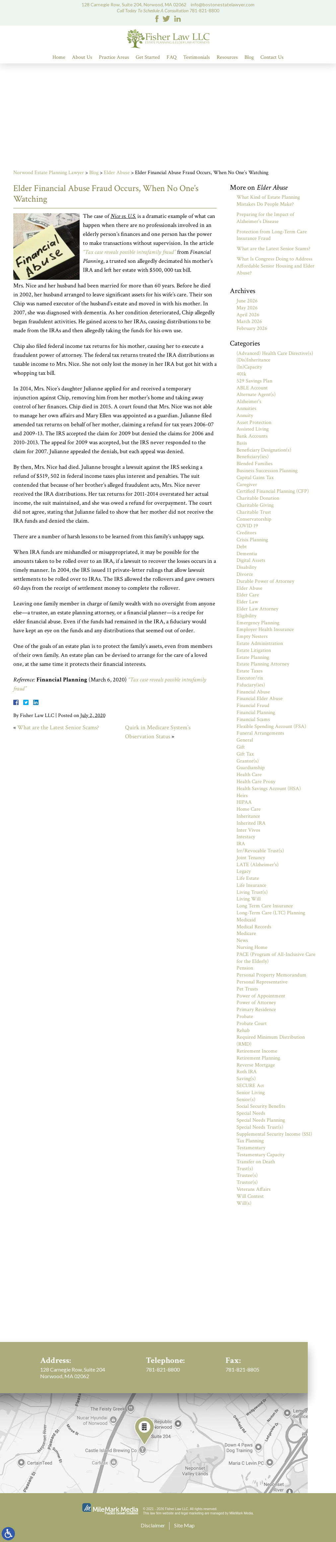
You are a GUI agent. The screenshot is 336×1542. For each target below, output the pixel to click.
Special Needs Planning (260, 1120)
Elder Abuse (117, 172)
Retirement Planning (258, 1058)
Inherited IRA (251, 823)
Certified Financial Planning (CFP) (272, 491)
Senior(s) (245, 1099)
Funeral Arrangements (260, 733)
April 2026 (247, 314)
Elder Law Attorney (257, 608)
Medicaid (246, 919)
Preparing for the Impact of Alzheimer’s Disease (265, 218)
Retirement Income (256, 1051)
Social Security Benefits (260, 1106)
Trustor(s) (247, 1182)
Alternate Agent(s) (256, 394)
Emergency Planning (257, 622)
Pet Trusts (247, 988)
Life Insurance (251, 885)
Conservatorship (253, 519)
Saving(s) (246, 1078)
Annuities (246, 408)
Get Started (148, 57)
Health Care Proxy (255, 781)
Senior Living (250, 1092)
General (244, 740)
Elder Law (247, 601)
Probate (244, 1016)
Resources (227, 57)
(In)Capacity (249, 366)
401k (241, 373)
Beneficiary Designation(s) (263, 450)
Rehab (243, 1030)
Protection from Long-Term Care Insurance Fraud (271, 235)
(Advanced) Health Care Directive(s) (274, 353)
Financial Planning (255, 712)
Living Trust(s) (252, 892)
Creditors (246, 532)
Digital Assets (250, 560)
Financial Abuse (253, 691)
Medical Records (253, 926)
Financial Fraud (252, 705)
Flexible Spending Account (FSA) (271, 726)
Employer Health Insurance (265, 629)
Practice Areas (114, 57)
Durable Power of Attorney (265, 581)
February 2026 (251, 328)
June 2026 (247, 300)
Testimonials (196, 57)
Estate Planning (252, 657)
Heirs (242, 795)
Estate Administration (259, 643)
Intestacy (245, 836)
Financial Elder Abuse (259, 698)
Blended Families (254, 463)
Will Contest (250, 1196)
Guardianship (250, 767)
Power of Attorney (256, 1002)
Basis (241, 443)
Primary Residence (256, 1009)
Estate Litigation (253, 650)
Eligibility (246, 615)
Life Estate (247, 878)
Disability (246, 567)
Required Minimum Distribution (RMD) (270, 1041)
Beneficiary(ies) (252, 456)
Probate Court (251, 1023)
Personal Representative (262, 981)
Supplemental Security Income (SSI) (274, 1134)
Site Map (184, 1525)
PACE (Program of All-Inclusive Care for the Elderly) (275, 958)
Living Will (248, 898)
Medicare (246, 933)
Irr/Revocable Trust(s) (260, 850)
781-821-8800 (204, 10)
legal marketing (192, 1513)
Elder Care (247, 594)
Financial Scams (253, 719)
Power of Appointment (260, 995)
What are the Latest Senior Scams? (58, 727)
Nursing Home (251, 947)
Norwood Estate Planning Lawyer (48, 172)
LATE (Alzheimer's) (257, 864)
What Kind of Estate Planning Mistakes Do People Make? (268, 201)
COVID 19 (247, 525)
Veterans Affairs (253, 1189)
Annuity (244, 415)
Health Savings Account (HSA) (268, 788)
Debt (241, 546)
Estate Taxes (249, 671)
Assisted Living (252, 429)
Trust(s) (244, 1168)
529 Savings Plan (254, 380)
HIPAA (244, 802)
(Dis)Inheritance (253, 360)
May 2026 (247, 307)
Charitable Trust (253, 512)
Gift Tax (245, 754)
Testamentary (250, 1147)
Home (58, 57)
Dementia (246, 553)
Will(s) (243, 1203)
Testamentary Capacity (260, 1154)
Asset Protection (253, 422)
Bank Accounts (252, 436)
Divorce (244, 574)
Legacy (243, 871)
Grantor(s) (247, 761)
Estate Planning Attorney (262, 664)
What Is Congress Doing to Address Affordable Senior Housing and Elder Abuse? (275, 266)
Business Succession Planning (267, 470)
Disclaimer (153, 1525)
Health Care (249, 774)
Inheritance (248, 816)
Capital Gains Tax (255, 477)
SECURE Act (250, 1085)
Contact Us (272, 57)
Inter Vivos (248, 830)
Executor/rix (249, 677)
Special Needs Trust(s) (259, 1127)
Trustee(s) (247, 1175)
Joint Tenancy (250, 857)
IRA (240, 843)
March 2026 (249, 321)
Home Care (248, 809)
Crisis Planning (252, 539)
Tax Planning (250, 1140)
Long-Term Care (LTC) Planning (270, 912)
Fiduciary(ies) (250, 684)
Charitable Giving (255, 505)
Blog (249, 57)
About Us (82, 57)
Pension (244, 968)
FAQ (171, 57)
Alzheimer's (248, 401)
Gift (240, 747)
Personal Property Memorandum (271, 975)
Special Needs (250, 1113)
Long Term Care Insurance (264, 905)
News (242, 940)
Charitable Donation (257, 498)
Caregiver (246, 484)
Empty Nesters (252, 636)
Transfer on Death (255, 1161)
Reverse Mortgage (255, 1065)
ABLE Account (252, 387)
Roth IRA (246, 1071)
